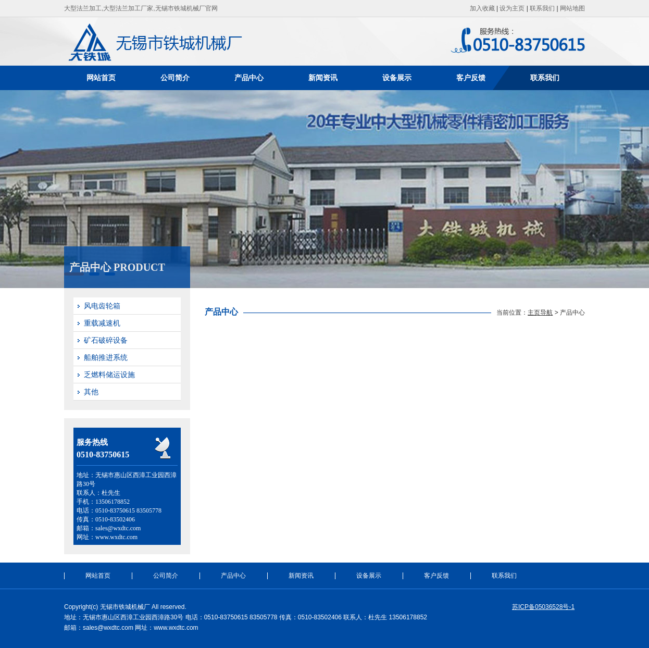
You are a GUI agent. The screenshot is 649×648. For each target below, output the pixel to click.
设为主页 (512, 8)
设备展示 (396, 77)
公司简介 (175, 77)
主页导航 (540, 312)
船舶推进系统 (106, 357)
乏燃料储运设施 (109, 374)
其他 (91, 392)
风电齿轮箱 (102, 306)
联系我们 (542, 8)
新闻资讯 (323, 77)
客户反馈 (470, 77)
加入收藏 (482, 8)
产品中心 (249, 77)
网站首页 (101, 77)
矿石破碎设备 (106, 340)
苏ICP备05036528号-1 (543, 606)
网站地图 (572, 8)
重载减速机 (102, 323)
